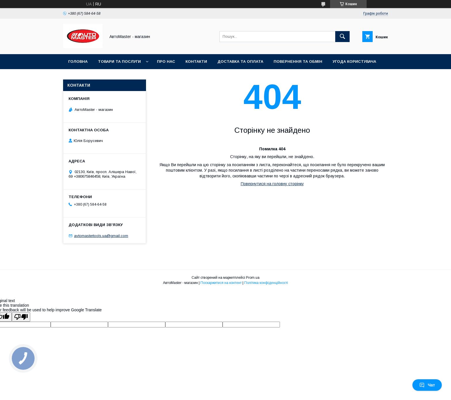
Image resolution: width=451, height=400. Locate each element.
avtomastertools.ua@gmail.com (101, 236)
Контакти (196, 61)
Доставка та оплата (240, 61)
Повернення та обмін (298, 61)
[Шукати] (342, 36)
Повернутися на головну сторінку (272, 183)
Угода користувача (354, 61)
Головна (78, 61)
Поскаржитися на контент (221, 283)
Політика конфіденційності (266, 283)
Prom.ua (252, 278)
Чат (427, 385)
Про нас (166, 61)
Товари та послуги (119, 61)
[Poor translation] (21, 317)
